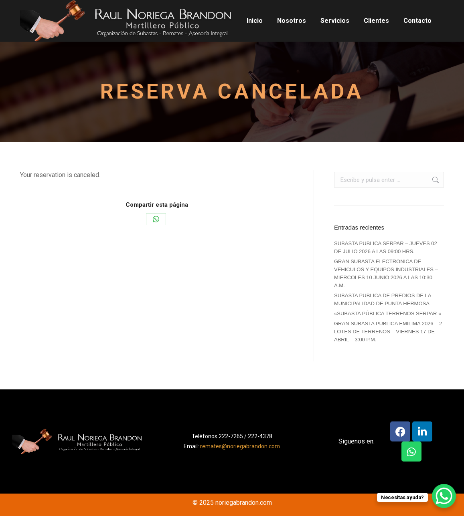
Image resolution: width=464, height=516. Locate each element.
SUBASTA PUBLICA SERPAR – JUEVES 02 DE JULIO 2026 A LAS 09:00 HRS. (385, 247)
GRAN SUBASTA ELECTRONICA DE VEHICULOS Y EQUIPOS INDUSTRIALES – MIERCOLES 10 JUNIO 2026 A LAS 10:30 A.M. (386, 273)
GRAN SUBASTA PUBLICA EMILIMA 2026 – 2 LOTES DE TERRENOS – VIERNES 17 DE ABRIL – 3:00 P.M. (388, 331)
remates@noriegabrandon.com (240, 446)
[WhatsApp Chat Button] (444, 496)
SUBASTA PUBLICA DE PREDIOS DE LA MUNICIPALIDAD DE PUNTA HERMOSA (382, 299)
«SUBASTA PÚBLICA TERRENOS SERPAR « (387, 313)
